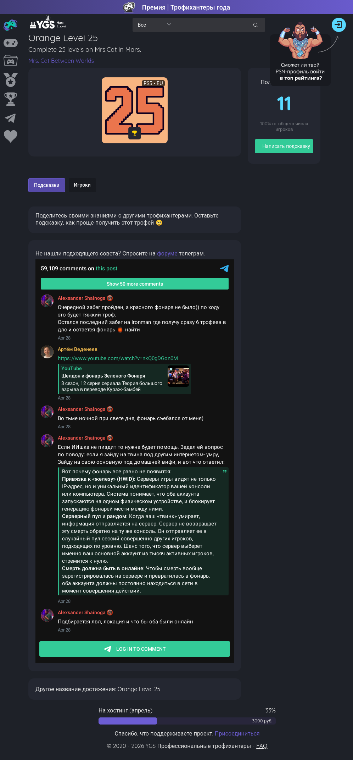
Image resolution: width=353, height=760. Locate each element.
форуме (167, 253)
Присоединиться (237, 733)
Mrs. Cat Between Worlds (61, 60)
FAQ (261, 745)
